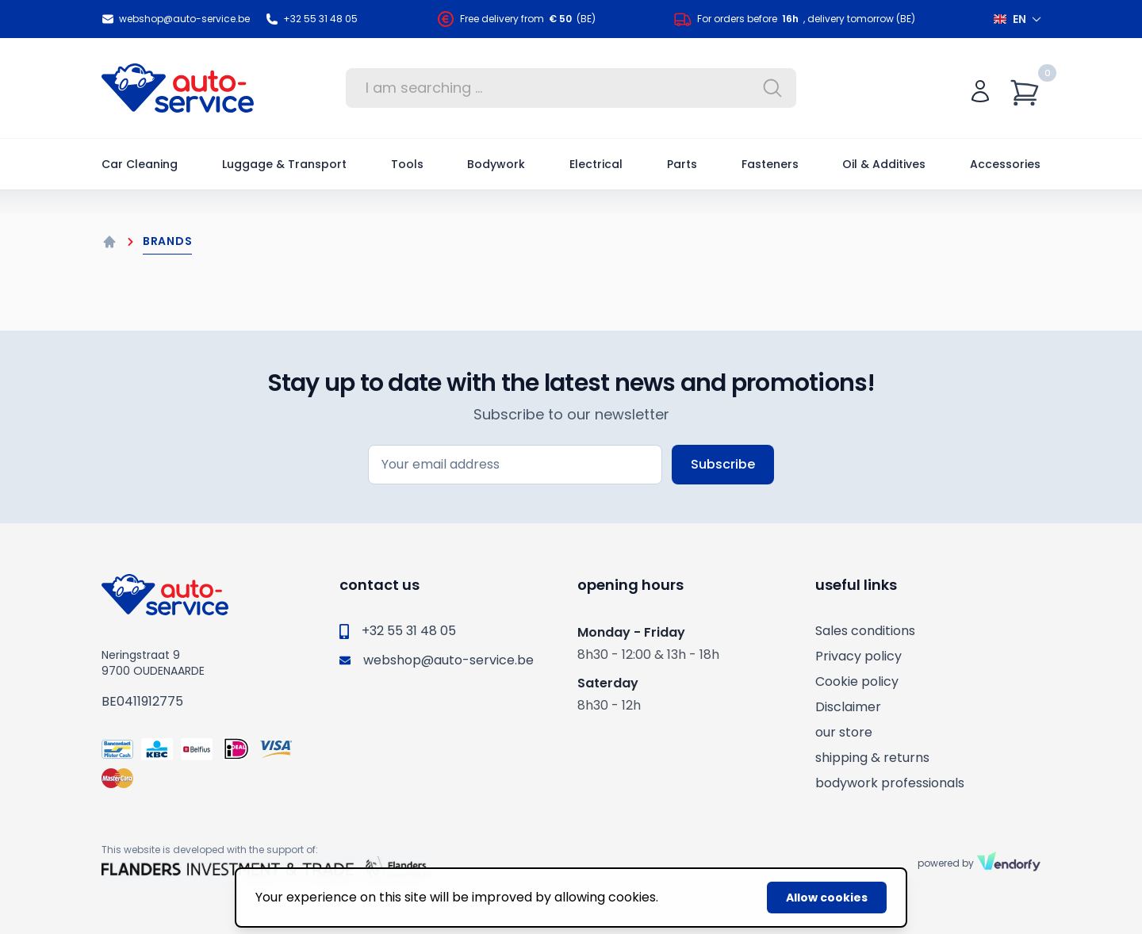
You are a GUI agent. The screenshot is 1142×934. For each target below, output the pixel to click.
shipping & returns (872, 757)
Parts (682, 164)
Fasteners (770, 164)
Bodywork (496, 164)
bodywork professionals (889, 783)
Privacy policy (858, 656)
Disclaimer (848, 707)
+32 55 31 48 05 (312, 19)
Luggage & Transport (284, 164)
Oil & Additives (883, 164)
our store (843, 732)
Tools (407, 164)
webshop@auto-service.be (176, 19)
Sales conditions (865, 631)
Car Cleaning (140, 164)
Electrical (596, 164)
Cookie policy (857, 681)
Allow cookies (827, 897)
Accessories (1005, 164)
